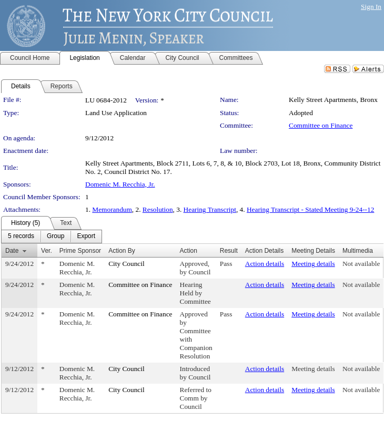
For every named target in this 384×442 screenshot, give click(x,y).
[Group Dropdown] (55, 236)
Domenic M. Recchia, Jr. (120, 184)
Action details (264, 264)
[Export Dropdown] (86, 236)
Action (188, 250)
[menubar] (51, 236)
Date (11, 250)
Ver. (46, 250)
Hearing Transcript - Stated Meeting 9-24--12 (310, 209)
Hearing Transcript (210, 209)
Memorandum (112, 209)
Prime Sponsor (80, 250)
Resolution (158, 209)
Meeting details (313, 264)
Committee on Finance (320, 125)
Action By (121, 250)
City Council (126, 264)
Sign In (371, 7)
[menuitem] (21, 236)
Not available (361, 264)
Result (229, 250)
